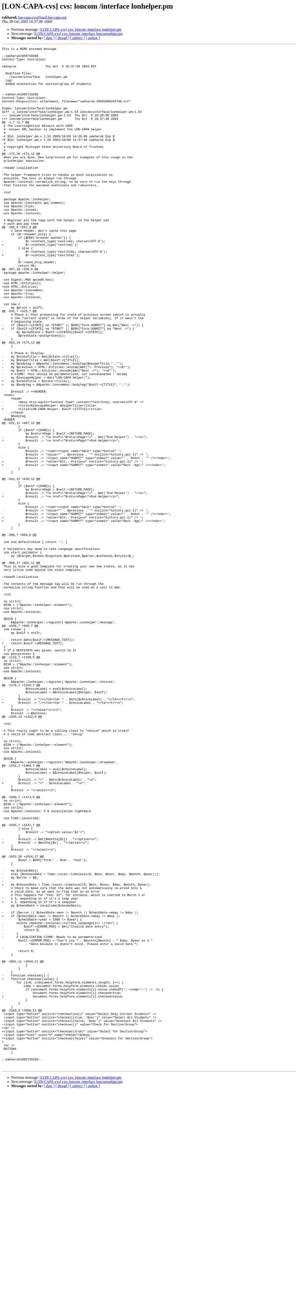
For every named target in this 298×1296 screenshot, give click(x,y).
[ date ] (49, 38)
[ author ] (93, 38)
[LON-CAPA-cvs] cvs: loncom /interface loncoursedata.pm (78, 34)
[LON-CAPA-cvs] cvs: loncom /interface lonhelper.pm (81, 29)
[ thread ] (62, 38)
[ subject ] (77, 38)
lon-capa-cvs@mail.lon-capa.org (42, 17)
